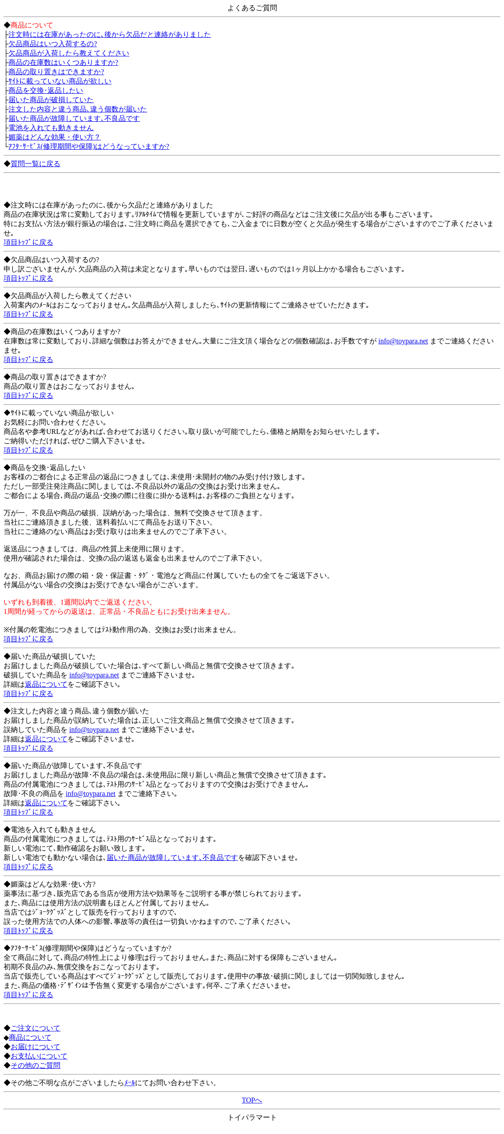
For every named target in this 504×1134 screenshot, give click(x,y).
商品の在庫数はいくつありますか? (63, 62)
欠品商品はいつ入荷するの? (52, 44)
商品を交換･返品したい (45, 90)
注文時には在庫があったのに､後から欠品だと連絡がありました (109, 34)
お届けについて (35, 1046)
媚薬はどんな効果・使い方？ (54, 137)
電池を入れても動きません (51, 127)
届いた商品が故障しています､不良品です (74, 118)
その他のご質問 (35, 1065)
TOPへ (252, 1100)
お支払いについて (39, 1056)
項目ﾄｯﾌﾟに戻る (28, 242)
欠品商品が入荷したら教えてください (68, 53)
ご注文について (35, 1028)
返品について (46, 684)
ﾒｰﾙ (129, 1082)
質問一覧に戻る (35, 163)
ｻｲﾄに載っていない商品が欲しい (59, 81)
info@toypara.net (403, 341)
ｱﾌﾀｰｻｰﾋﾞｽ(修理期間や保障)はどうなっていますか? (88, 146)
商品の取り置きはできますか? (56, 72)
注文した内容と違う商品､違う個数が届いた (77, 109)
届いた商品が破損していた (51, 99)
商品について (30, 1037)
